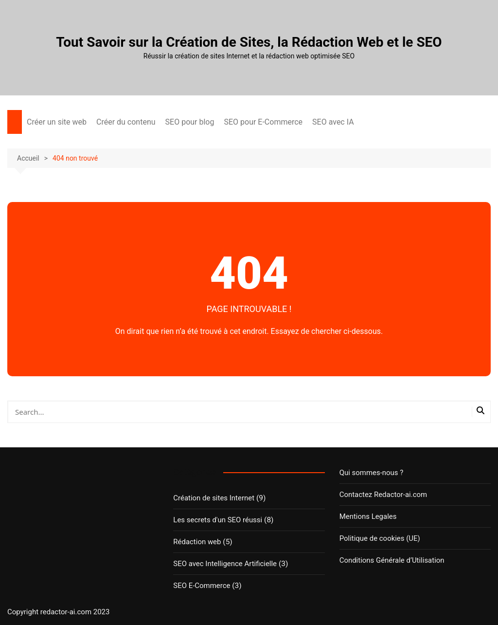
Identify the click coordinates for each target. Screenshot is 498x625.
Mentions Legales (367, 516)
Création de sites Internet (212, 498)
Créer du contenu (126, 122)
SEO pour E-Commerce (263, 122)
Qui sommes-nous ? (370, 472)
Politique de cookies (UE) (378, 538)
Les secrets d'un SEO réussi (216, 519)
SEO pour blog (189, 122)
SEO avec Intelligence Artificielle (223, 563)
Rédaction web (196, 541)
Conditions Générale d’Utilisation (390, 560)
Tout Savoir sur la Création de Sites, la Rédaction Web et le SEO (249, 42)
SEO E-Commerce (201, 585)
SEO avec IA (333, 122)
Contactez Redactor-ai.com (382, 494)
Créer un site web (57, 122)
